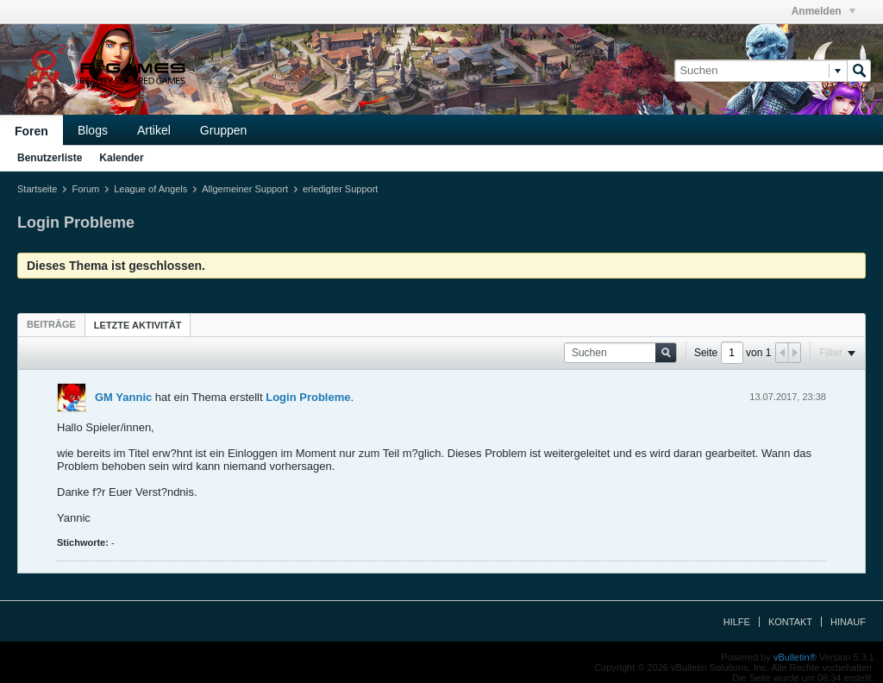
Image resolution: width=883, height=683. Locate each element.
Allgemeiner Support (245, 189)
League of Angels (150, 189)
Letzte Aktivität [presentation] (138, 325)
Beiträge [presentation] (51, 324)
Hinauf (848, 622)
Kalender (121, 158)
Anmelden (823, 11)
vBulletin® (795, 657)
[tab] (51, 324)
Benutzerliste (49, 158)
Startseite (37, 189)
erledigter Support (340, 189)
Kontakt (790, 622)
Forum (85, 189)
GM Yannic (123, 397)
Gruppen (223, 130)
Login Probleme (308, 397)
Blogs (93, 130)
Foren (31, 131)
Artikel (154, 130)
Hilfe (736, 622)
